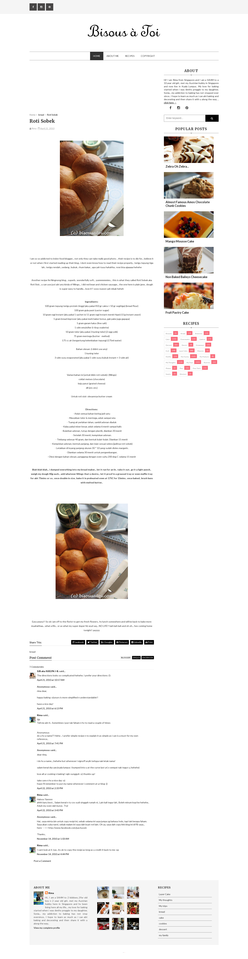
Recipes (130, 55)
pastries (207, 362)
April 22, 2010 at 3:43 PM (50, 810)
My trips (189, 362)
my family (185, 357)
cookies (202, 339)
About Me (112, 55)
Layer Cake (183, 351)
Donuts (184, 345)
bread (183, 334)
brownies (198, 334)
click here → (170, 102)
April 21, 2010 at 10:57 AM (50, 679)
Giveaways (200, 345)
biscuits (169, 334)
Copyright (148, 55)
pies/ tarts (197, 368)
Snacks (168, 374)
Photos (168, 368)
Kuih (167, 351)
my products (204, 357)
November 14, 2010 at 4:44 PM (53, 854)
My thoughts (171, 362)
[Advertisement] (92, 90)
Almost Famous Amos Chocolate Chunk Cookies (188, 203)
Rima (39, 715)
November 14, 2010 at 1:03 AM (53, 838)
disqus (136, 657)
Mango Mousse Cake (180, 241)
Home (96, 55)
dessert (169, 345)
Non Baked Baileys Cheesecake (186, 277)
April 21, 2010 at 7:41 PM (50, 743)
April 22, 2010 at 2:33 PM (50, 788)
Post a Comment (42, 860)
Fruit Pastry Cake (177, 312)
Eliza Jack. (124, 952)
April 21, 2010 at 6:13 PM (50, 708)
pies (181, 368)
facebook (147, 657)
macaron (200, 351)
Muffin (168, 357)
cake (168, 339)
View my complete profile (47, 927)
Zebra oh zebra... (177, 166)
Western (183, 374)
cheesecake (185, 339)
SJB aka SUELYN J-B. (48, 671)
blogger (125, 657)
